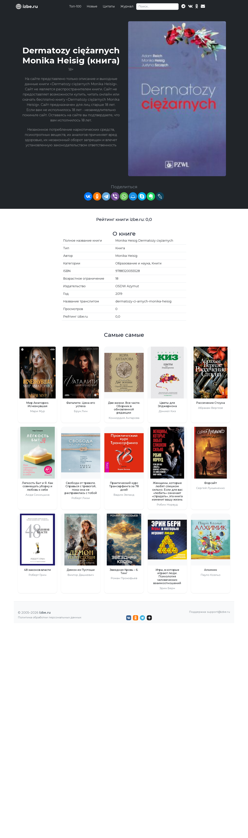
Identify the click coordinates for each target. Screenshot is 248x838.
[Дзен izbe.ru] (149, 832)
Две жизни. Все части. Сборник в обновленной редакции (124, 408)
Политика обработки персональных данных (49, 832)
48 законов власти (37, 570)
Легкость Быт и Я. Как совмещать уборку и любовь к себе (37, 486)
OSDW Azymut (127, 286)
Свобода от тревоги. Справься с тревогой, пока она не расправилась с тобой (81, 488)
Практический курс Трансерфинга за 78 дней (124, 486)
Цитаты (109, 6)
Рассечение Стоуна (210, 402)
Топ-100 (75, 6)
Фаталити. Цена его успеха (80, 404)
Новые (92, 6)
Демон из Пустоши (81, 570)
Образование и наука (132, 263)
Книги (157, 263)
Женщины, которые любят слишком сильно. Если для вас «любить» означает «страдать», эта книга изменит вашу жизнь (167, 491)
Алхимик (210, 570)
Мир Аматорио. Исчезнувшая (37, 404)
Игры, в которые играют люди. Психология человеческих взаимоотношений (167, 576)
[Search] (157, 6)
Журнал (126, 6)
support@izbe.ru (218, 826)
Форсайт (210, 483)
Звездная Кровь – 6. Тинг (124, 571)
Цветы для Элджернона (167, 404)
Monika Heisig (126, 256)
